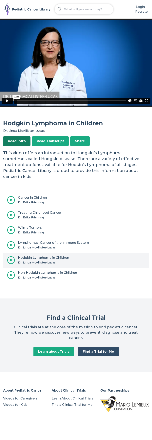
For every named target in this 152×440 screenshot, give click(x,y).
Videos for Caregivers (20, 398)
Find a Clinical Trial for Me (72, 405)
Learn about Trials (53, 351)
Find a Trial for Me (98, 351)
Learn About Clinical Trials (72, 398)
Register (142, 11)
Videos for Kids (15, 405)
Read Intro (17, 141)
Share (80, 141)
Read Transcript (50, 141)
